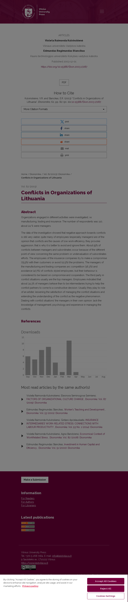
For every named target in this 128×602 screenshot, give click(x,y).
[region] (64, 588)
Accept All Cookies (105, 581)
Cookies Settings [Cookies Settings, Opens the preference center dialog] (105, 596)
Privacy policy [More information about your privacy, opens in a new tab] (30, 586)
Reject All (105, 588)
